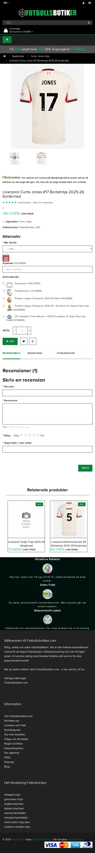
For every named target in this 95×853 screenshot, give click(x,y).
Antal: (6, 330)
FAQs (7, 757)
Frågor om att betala (16, 739)
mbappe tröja (12, 794)
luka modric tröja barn (17, 822)
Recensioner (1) (11, 353)
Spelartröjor (18, 56)
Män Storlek (10, 242)
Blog (7, 766)
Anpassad (8, 263)
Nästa (85, 468)
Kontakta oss (11, 720)
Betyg (7, 435)
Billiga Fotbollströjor (42, 839)
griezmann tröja (13, 799)
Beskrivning (35, 353)
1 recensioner (24, 202)
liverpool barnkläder (16, 817)
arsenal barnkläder (15, 813)
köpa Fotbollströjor (31, 651)
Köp (10, 341)
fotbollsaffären (40, 647)
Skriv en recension (43, 202)
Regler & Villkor (13, 743)
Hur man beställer (14, 734)
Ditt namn (9, 386)
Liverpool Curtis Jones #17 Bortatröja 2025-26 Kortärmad (39, 60)
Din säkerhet (11, 753)
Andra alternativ (11, 277)
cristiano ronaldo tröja (17, 827)
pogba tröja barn (14, 804)
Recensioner (10, 400)
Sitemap (9, 762)
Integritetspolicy (13, 748)
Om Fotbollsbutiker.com (18, 716)
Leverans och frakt (15, 725)
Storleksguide (66, 353)
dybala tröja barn (14, 808)
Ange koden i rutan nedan (18, 442)
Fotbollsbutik (18, 839)
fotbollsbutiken (75, 839)
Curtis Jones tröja (40, 56)
